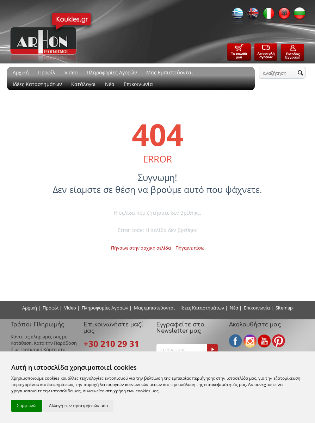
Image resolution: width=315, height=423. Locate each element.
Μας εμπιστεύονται (154, 308)
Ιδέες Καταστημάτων (37, 84)
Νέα (110, 84)
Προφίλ (46, 72)
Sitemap (284, 308)
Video (71, 72)
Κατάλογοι (83, 84)
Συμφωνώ (26, 406)
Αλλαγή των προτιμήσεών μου (78, 406)
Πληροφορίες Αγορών (112, 72)
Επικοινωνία (138, 84)
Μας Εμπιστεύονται (169, 72)
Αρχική (21, 72)
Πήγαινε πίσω (189, 248)
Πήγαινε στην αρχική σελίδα (141, 248)
